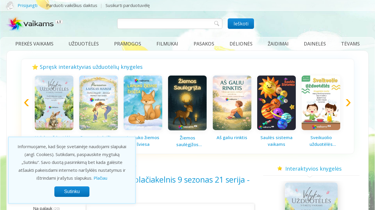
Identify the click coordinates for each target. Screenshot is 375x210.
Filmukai (167, 44)
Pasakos (203, 44)
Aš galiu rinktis (232, 137)
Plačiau (100, 178)
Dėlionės (241, 44)
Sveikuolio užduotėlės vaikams (321, 140)
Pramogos (127, 44)
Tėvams (350, 44)
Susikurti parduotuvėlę (128, 5)
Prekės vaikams (34, 44)
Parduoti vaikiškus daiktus (71, 5)
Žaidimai (278, 44)
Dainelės (315, 44)
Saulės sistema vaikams (276, 140)
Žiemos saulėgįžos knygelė (187, 141)
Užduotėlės (84, 44)
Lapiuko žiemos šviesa (143, 140)
